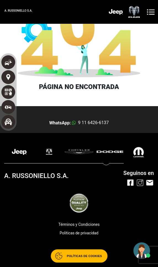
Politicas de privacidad (79, 233)
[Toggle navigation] (151, 12)
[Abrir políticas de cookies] (79, 256)
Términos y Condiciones (78, 224)
